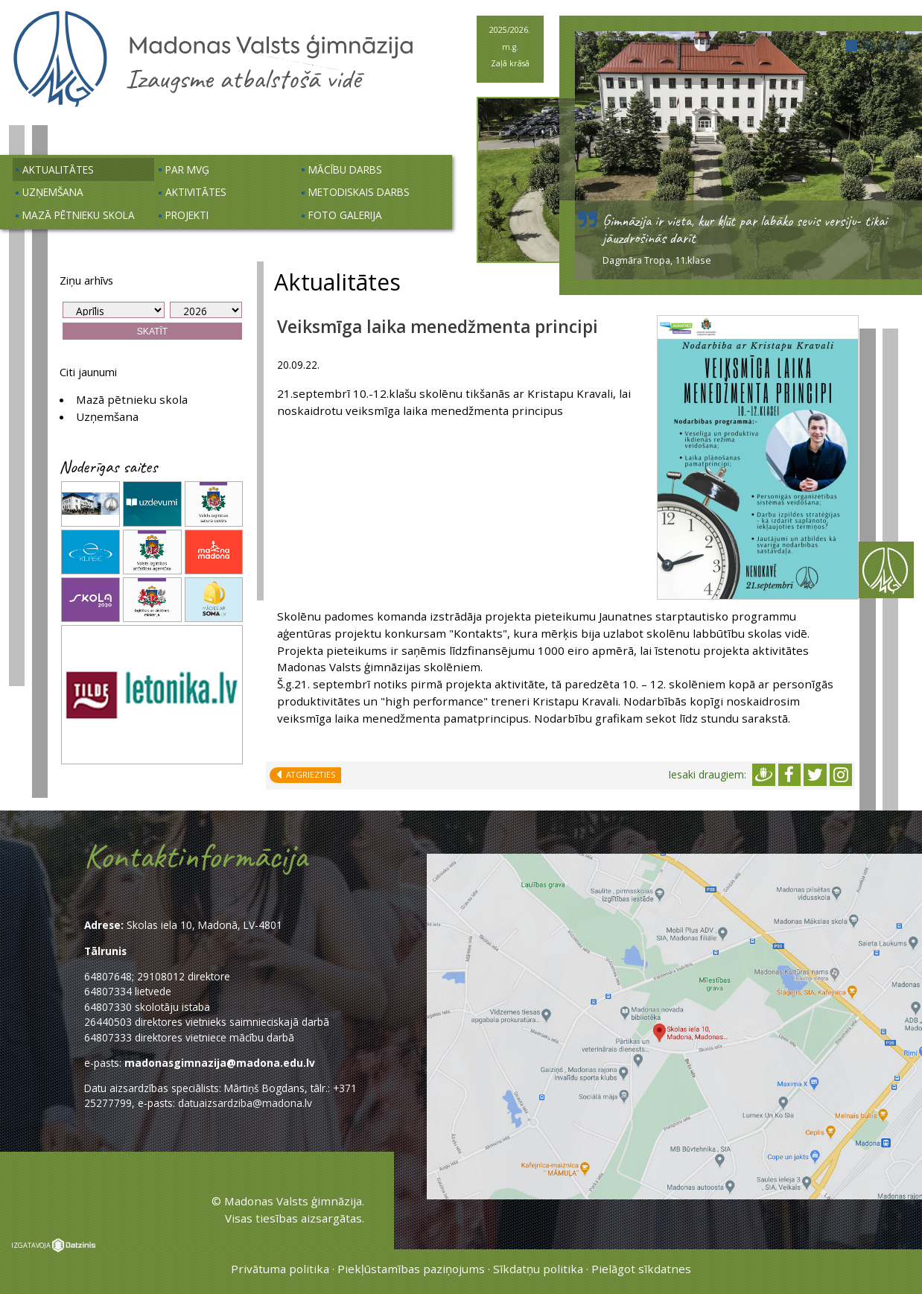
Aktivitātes (195, 192)
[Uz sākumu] (213, 105)
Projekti (187, 215)
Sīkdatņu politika (538, 1268)
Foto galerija (345, 215)
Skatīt (152, 331)
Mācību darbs (345, 169)
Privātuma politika (280, 1268)
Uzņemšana (52, 192)
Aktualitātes (58, 169)
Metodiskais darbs (359, 192)
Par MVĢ (187, 169)
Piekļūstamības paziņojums (411, 1268)
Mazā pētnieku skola (78, 215)
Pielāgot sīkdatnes (641, 1268)
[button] (851, 45)
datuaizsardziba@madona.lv (245, 1103)
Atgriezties (308, 774)
